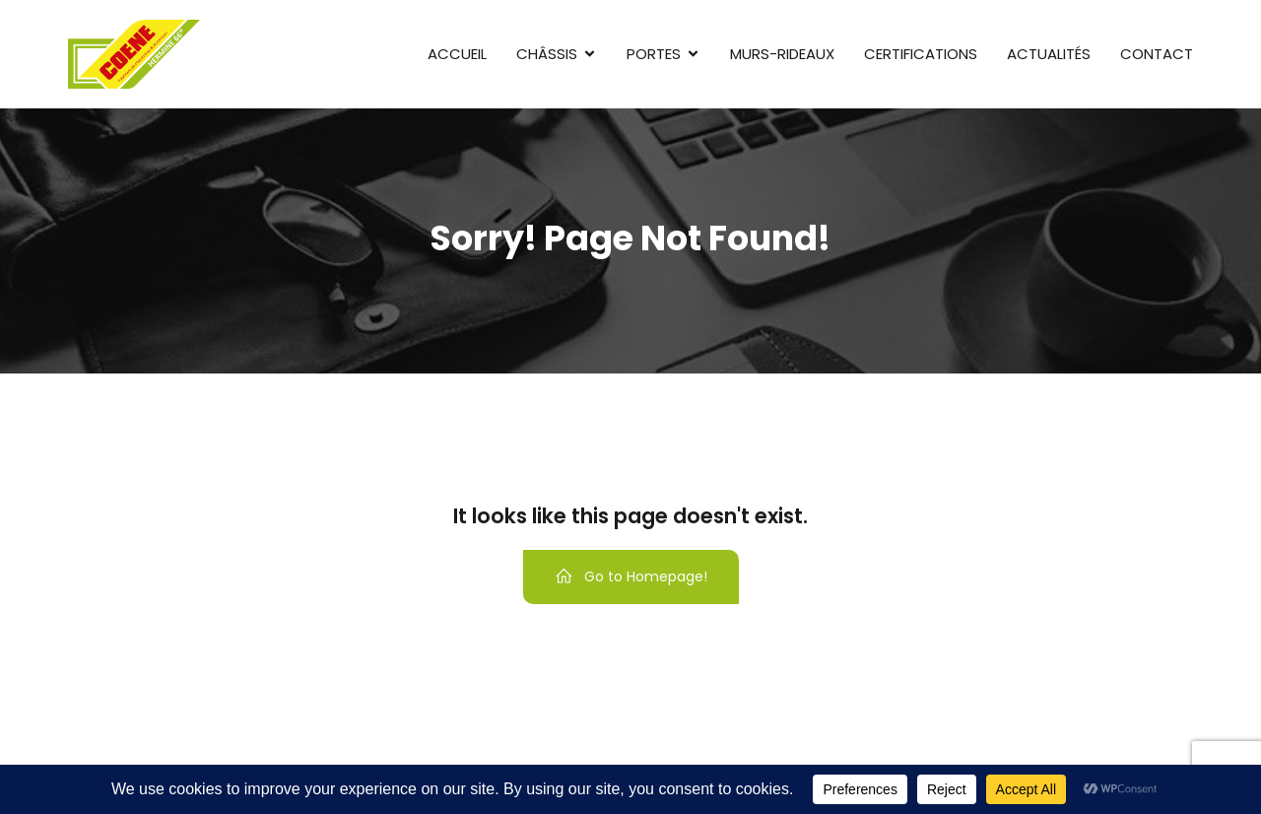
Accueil (457, 53)
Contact (1156, 53)
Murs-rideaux (782, 53)
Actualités (1049, 53)
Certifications (920, 53)
